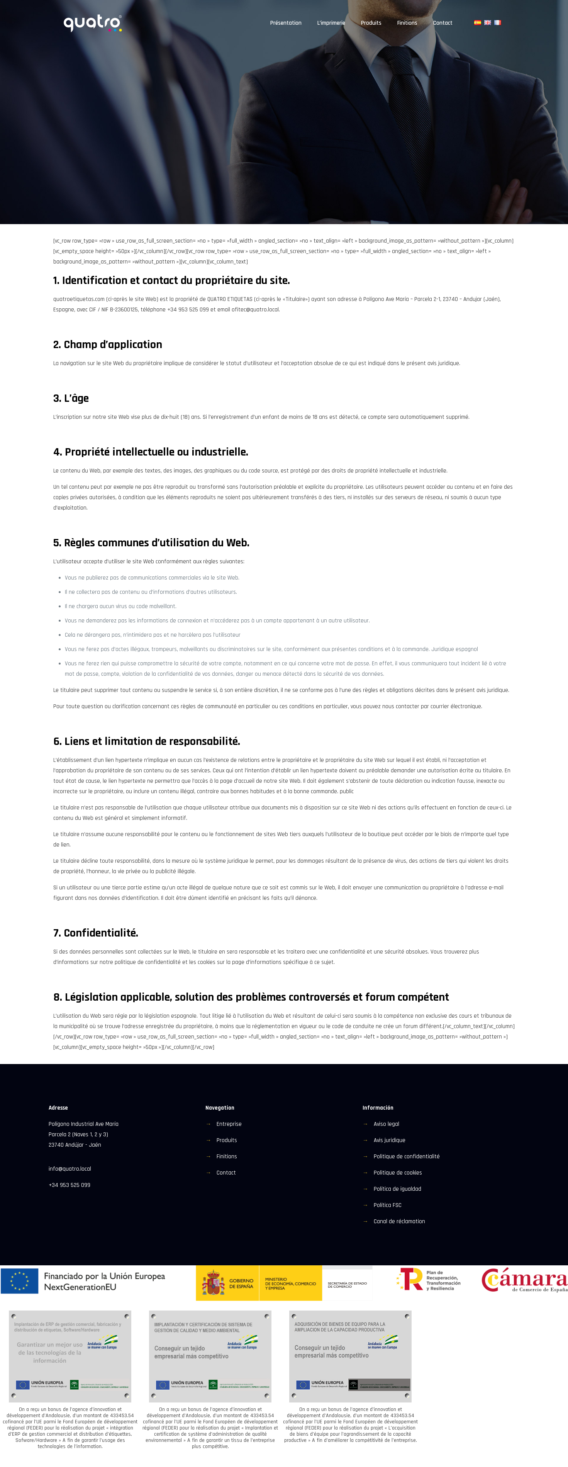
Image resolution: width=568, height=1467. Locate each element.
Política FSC (388, 1205)
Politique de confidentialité (407, 1156)
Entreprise (229, 1124)
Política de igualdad (397, 1189)
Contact (226, 1172)
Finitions (227, 1156)
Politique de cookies (398, 1172)
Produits (227, 1140)
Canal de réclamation (399, 1221)
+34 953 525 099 (69, 1185)
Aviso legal (386, 1124)
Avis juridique (389, 1140)
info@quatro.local (70, 1169)
